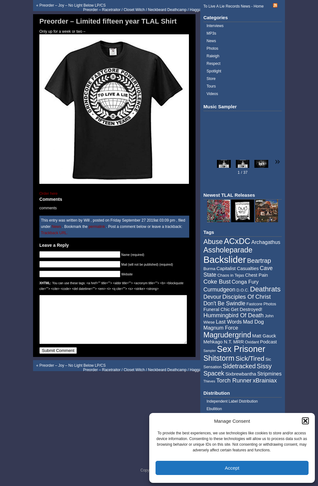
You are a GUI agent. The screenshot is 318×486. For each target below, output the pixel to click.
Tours (211, 86)
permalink (97, 226)
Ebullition (214, 409)
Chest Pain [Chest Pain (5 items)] (256, 275)
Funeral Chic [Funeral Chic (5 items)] (216, 309)
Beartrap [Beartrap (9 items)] (259, 260)
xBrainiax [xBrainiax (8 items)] (265, 380)
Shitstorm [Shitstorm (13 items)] (219, 358)
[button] (305, 421)
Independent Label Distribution (232, 401)
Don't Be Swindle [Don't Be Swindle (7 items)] (224, 303)
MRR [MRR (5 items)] (238, 341)
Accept (232, 468)
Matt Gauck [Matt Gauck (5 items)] (264, 335)
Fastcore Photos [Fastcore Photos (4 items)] (261, 304)
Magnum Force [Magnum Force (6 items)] (220, 328)
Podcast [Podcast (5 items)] (268, 341)
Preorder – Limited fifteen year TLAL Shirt (108, 21)
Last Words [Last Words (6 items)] (229, 322)
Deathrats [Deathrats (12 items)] (265, 289)
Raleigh (213, 56)
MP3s (211, 33)
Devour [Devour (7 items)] (212, 297)
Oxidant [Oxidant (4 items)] (252, 342)
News (56, 226)
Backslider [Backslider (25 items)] (224, 259)
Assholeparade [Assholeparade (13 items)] (228, 250)
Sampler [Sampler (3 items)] (209, 351)
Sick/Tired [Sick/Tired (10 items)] (250, 358)
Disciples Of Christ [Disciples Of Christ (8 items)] (246, 296)
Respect (213, 63)
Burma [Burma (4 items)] (209, 268)
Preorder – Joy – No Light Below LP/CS (72, 5)
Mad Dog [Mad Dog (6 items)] (253, 322)
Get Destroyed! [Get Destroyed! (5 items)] (246, 309)
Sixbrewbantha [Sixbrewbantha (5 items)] (240, 373)
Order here (48, 193)
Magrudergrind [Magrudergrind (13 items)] (227, 335)
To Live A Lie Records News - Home (233, 6)
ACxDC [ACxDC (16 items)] (237, 241)
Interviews (215, 26)
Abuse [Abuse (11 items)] (213, 242)
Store (211, 78)
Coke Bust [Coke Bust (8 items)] (216, 281)
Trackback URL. (54, 233)
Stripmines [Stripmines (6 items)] (269, 373)
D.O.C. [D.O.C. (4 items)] (242, 290)
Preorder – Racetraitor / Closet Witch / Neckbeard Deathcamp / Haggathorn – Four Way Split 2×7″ (165, 10)
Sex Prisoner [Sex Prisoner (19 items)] (241, 349)
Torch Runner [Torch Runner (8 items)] (234, 380)
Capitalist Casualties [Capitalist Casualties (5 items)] (238, 268)
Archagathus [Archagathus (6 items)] (265, 242)
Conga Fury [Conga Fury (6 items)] (245, 282)
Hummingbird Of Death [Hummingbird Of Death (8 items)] (233, 315)
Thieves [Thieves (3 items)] (209, 381)
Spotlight (214, 71)
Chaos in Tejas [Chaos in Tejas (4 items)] (230, 275)
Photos (212, 48)
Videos (212, 94)
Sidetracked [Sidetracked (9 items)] (239, 366)
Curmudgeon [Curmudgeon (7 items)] (219, 289)
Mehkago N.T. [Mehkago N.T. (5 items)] (217, 341)
